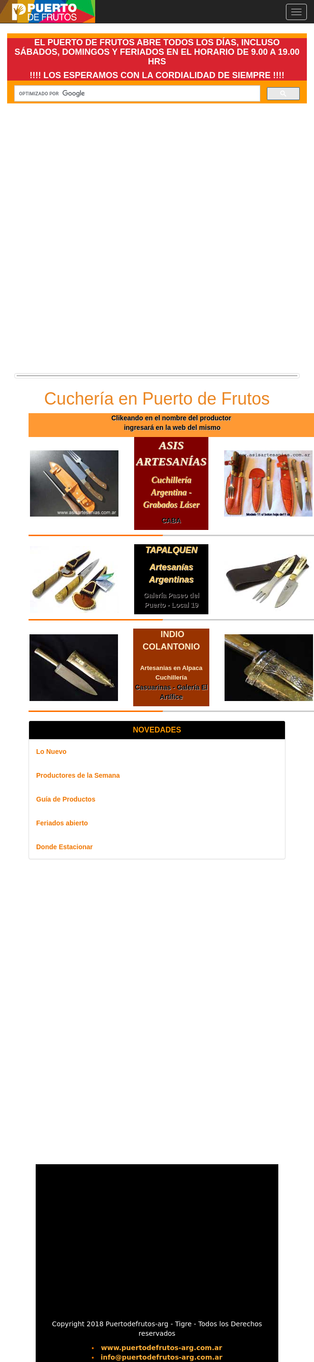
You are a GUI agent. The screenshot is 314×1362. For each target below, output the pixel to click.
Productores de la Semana (78, 775)
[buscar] (136, 93)
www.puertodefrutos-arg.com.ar (161, 1348)
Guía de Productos (65, 799)
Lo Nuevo (51, 751)
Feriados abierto (62, 823)
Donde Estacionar (64, 847)
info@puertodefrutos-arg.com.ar (162, 1357)
